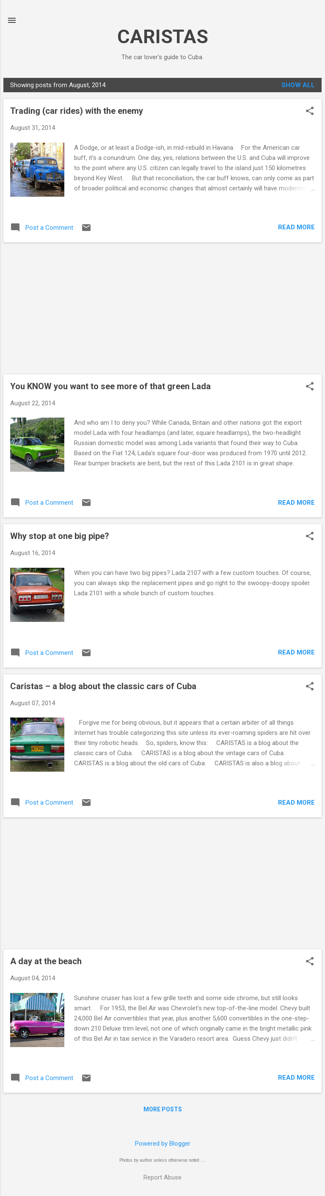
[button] (310, 112)
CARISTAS (162, 36)
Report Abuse (162, 1177)
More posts (162, 1109)
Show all (298, 85)
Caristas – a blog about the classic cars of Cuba (103, 686)
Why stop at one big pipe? (59, 536)
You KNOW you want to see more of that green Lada (110, 386)
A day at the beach (46, 961)
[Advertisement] (162, 308)
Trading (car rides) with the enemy (76, 111)
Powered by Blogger (162, 1143)
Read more (296, 227)
